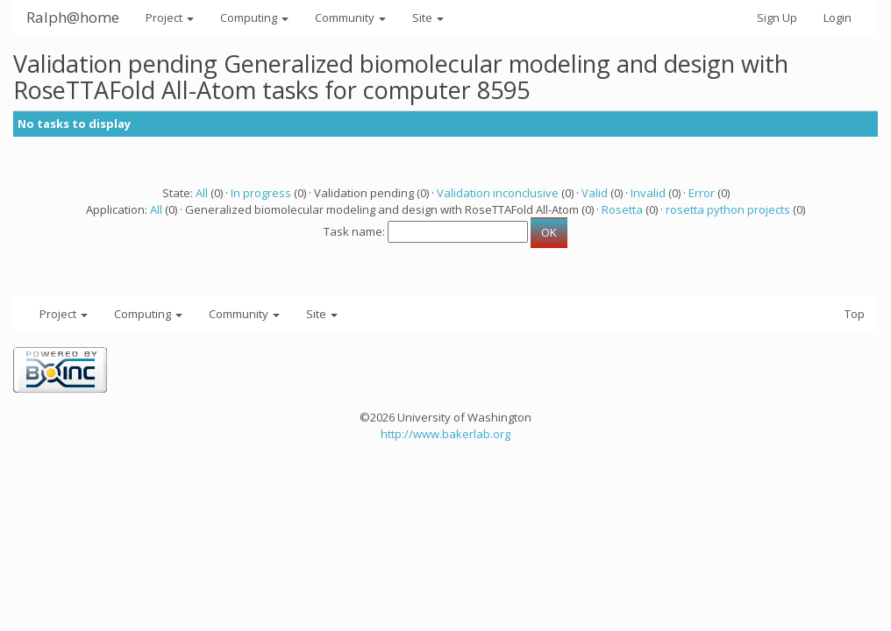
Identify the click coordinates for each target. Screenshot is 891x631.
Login (837, 17)
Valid (594, 193)
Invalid (648, 193)
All (202, 193)
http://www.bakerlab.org (445, 434)
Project (170, 17)
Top (855, 314)
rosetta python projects (728, 209)
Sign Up (777, 17)
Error (701, 193)
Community (350, 17)
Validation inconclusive (498, 193)
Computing (254, 17)
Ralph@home (72, 17)
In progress (261, 193)
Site (428, 17)
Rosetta (622, 209)
